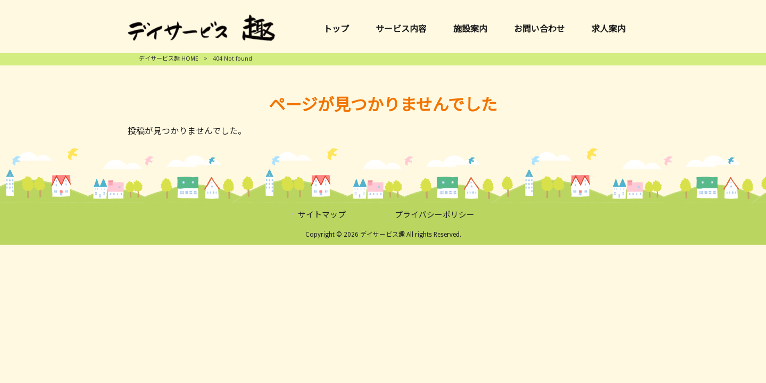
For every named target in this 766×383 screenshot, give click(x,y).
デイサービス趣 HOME (168, 58)
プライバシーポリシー (434, 215)
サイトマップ (322, 215)
